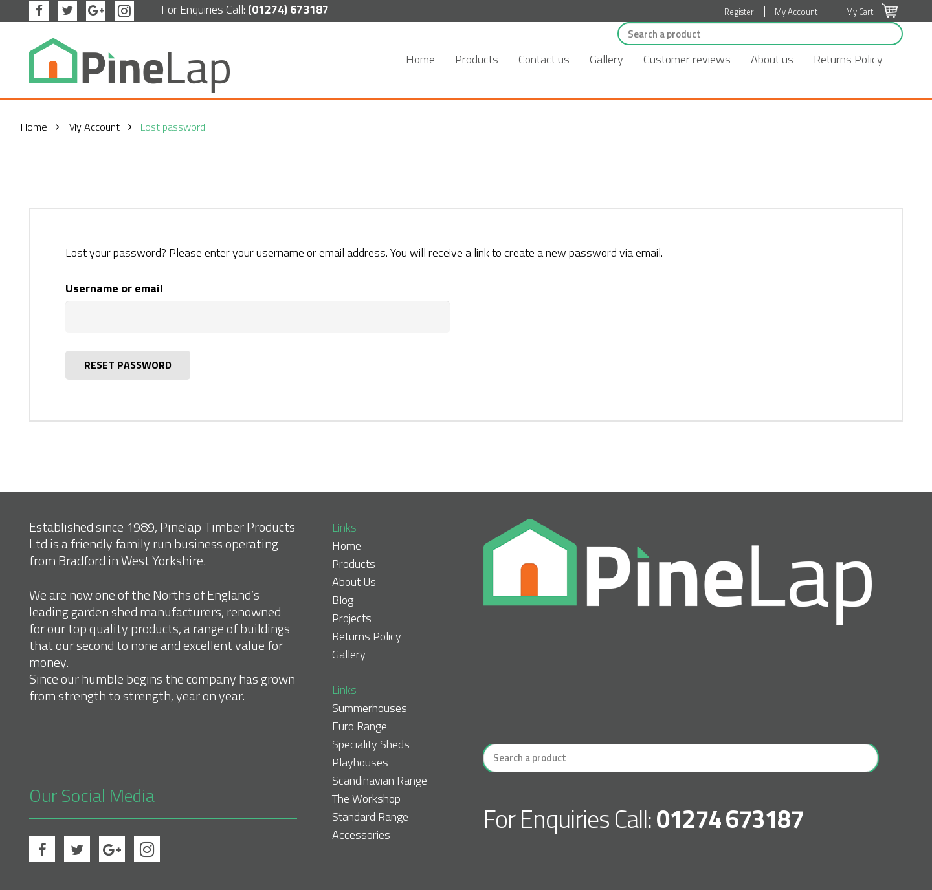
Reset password (128, 365)
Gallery (606, 59)
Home (420, 59)
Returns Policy (848, 59)
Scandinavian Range (379, 780)
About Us (354, 582)
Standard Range (370, 816)
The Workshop (366, 798)
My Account (796, 11)
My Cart (872, 11)
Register (739, 11)
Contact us (544, 59)
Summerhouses (369, 708)
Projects (352, 618)
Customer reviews (687, 59)
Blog (342, 600)
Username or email (114, 288)
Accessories (361, 834)
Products (476, 59)
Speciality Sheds (371, 744)
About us (772, 59)
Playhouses (360, 762)
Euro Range (359, 726)
